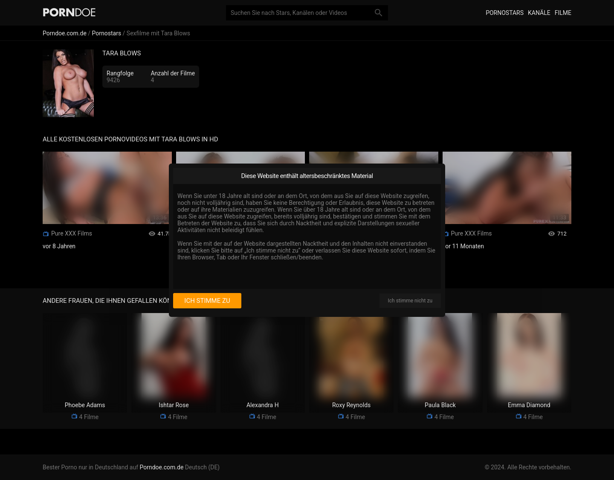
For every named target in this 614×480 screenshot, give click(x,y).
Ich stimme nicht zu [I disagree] (410, 301)
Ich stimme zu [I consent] (207, 301)
